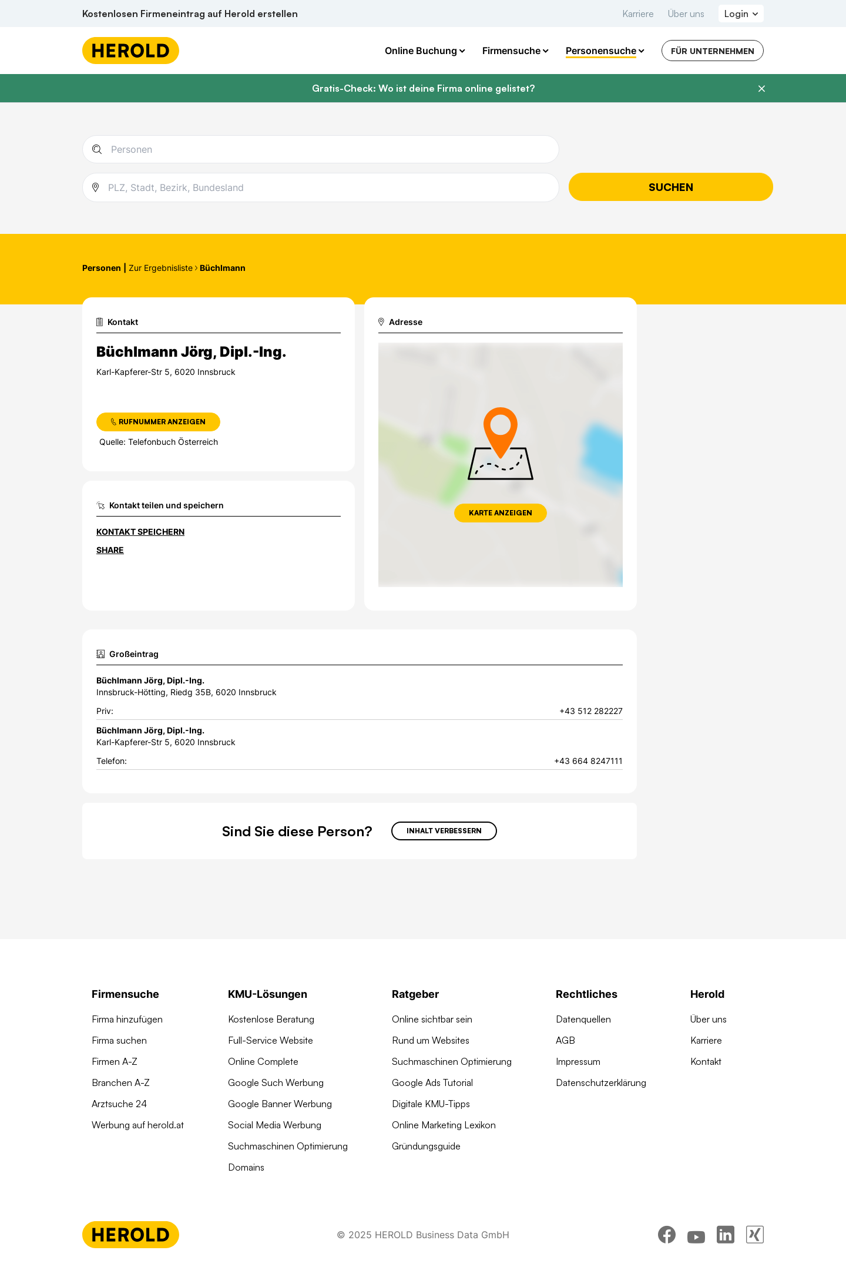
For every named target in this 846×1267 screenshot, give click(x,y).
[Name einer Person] (330, 149)
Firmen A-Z (114, 1061)
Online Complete (263, 1061)
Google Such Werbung (276, 1082)
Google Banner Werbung (280, 1104)
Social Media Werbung (274, 1125)
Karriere (638, 13)
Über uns (686, 13)
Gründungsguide (426, 1146)
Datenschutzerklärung (601, 1082)
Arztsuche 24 (119, 1104)
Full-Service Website (270, 1040)
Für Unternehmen (712, 51)
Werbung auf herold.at (138, 1125)
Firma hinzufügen (127, 1019)
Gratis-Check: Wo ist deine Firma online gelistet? (423, 88)
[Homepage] (130, 50)
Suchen (671, 186)
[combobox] (328, 187)
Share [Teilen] (110, 550)
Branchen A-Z (121, 1082)
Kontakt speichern (140, 532)
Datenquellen (583, 1019)
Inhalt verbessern (444, 830)
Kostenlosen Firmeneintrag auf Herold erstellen (190, 13)
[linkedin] (725, 1234)
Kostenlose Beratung (271, 1019)
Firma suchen (119, 1040)
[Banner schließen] (761, 89)
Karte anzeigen (500, 512)
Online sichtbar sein (432, 1019)
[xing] (755, 1234)
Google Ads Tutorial (432, 1082)
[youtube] (696, 1234)
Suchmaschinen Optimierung (288, 1146)
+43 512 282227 (591, 711)
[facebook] (667, 1234)
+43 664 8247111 (588, 761)
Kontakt (705, 1061)
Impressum (578, 1061)
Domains (246, 1167)
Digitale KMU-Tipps (431, 1104)
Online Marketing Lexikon (444, 1125)
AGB (565, 1040)
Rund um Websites (430, 1040)
